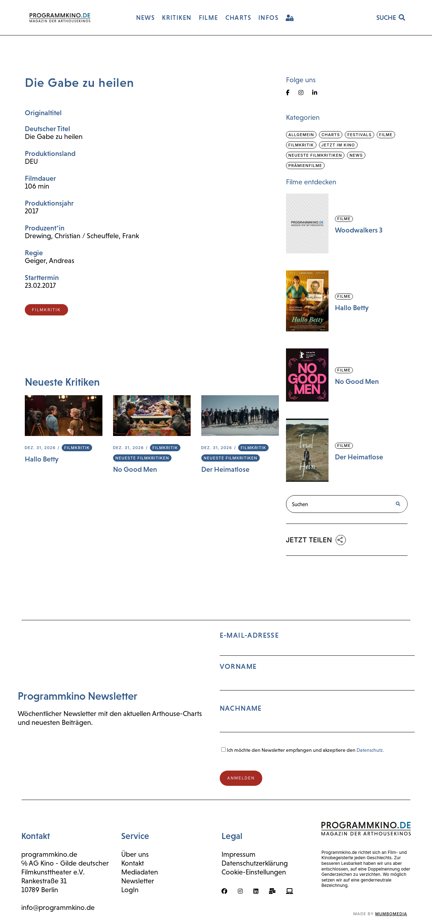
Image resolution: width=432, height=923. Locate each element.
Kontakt (132, 863)
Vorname (238, 666)
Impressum (238, 854)
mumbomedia (391, 913)
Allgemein (301, 134)
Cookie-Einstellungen (253, 872)
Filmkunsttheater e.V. (53, 872)
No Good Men (135, 469)
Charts (330, 134)
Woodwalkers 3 (358, 230)
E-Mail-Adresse (317, 685)
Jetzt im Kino (338, 144)
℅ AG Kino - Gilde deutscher (65, 863)
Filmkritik (77, 447)
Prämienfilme (305, 165)
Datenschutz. (370, 750)
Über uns (135, 854)
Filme (386, 134)
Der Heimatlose (225, 469)
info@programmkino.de (58, 907)
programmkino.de (49, 854)
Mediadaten (139, 872)
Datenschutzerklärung (254, 863)
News (356, 155)
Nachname (241, 708)
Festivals (359, 134)
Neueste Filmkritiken (142, 457)
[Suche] (398, 504)
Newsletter (137, 881)
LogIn (130, 890)
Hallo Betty (41, 459)
